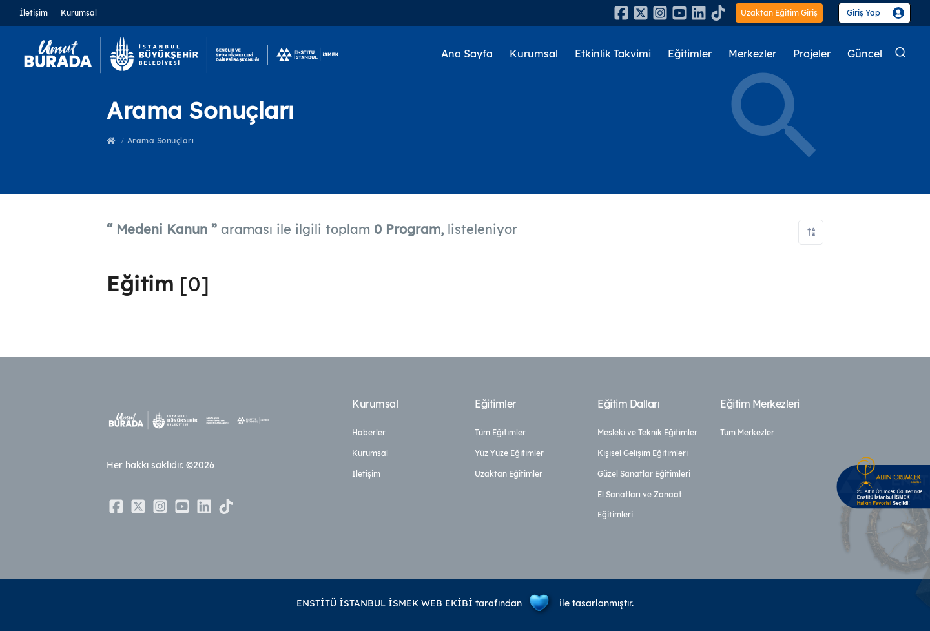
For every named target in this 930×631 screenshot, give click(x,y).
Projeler (808, 54)
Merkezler (745, 54)
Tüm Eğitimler (500, 432)
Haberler (369, 432)
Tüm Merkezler (747, 432)
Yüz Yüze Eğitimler (509, 453)
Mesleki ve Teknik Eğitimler (647, 432)
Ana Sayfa (439, 54)
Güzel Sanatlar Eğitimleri (643, 474)
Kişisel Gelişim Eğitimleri (642, 453)
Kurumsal (79, 12)
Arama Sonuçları (160, 140)
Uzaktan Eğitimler (508, 474)
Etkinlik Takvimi (594, 54)
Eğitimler (678, 54)
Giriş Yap (863, 12)
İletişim (33, 12)
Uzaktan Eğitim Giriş (779, 12)
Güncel (864, 54)
